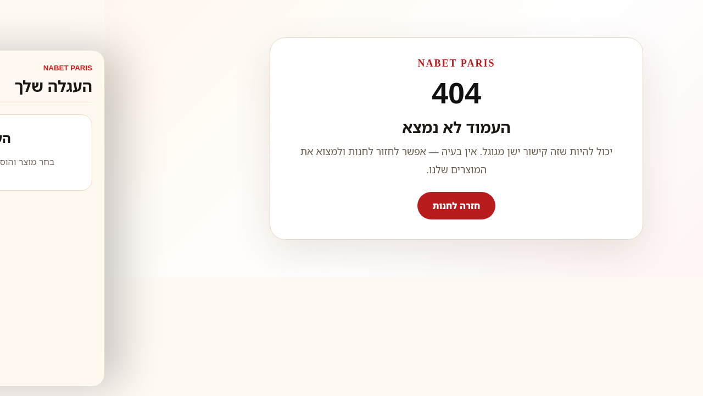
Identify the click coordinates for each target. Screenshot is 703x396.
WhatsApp (659, 371)
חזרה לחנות (352, 206)
